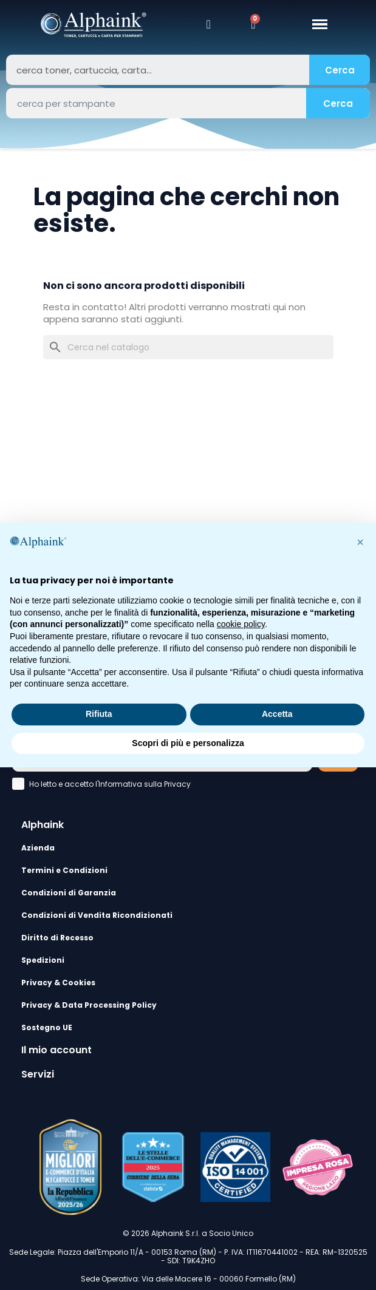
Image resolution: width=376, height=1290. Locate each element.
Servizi (37, 1074)
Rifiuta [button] (99, 714)
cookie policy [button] (241, 624)
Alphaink (42, 825)
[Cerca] (188, 347)
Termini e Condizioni (64, 870)
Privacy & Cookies (58, 982)
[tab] (188, 825)
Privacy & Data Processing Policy (89, 1005)
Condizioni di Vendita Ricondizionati (97, 915)
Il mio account (56, 1050)
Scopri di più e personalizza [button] (188, 743)
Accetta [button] (277, 714)
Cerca (340, 70)
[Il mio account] (208, 24)
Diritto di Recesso (57, 937)
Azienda (38, 848)
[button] (360, 542)
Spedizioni (42, 960)
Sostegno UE (46, 1027)
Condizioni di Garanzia (68, 893)
